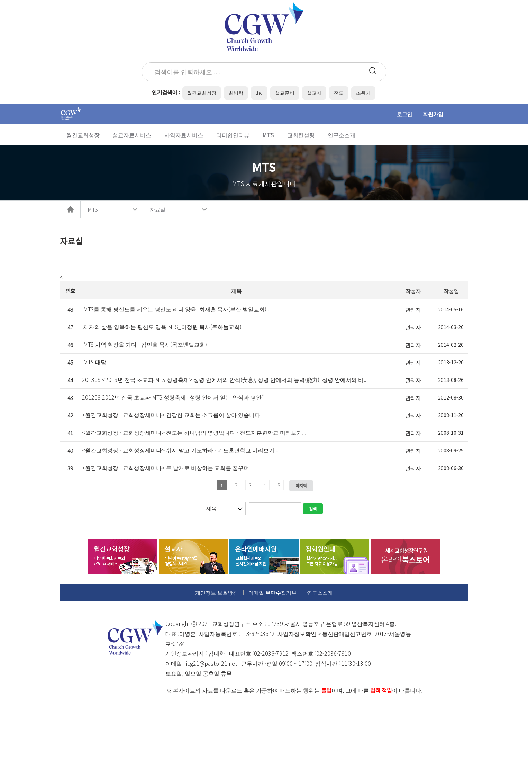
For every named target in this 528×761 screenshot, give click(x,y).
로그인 (404, 114)
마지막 (301, 485)
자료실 (157, 209)
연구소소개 (320, 592)
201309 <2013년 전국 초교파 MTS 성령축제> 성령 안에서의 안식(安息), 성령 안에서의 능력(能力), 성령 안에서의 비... (225, 379)
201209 (173, 397)
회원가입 (433, 114)
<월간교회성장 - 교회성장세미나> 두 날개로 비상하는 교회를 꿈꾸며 (165, 467)
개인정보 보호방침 (216, 592)
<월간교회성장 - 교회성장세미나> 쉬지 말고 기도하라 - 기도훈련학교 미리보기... (180, 450)
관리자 (413, 309)
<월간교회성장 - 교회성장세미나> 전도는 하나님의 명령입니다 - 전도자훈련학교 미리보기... (194, 432)
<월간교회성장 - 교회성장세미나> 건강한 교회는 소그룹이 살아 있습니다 (171, 415)
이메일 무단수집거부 (272, 592)
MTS (93, 209)
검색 (313, 508)
